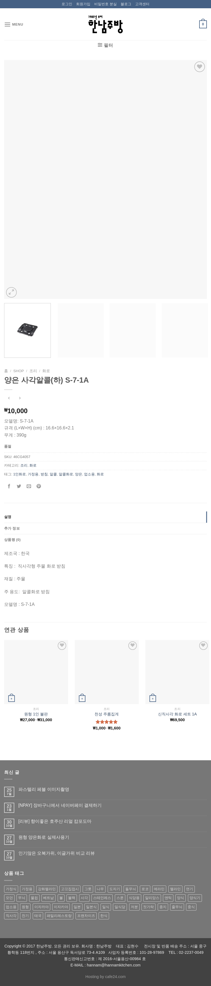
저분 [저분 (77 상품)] (134, 907)
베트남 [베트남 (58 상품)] (48, 898)
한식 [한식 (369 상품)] (103, 916)
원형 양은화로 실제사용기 (43, 837)
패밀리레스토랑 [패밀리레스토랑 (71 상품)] (59, 916)
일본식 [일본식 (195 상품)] (91, 907)
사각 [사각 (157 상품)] (84, 898)
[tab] (105, 516)
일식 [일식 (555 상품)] (105, 907)
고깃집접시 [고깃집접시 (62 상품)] (70, 889)
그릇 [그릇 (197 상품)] (87, 889)
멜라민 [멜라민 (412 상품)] (175, 889)
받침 (44, 474)
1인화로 (19, 474)
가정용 (33, 474)
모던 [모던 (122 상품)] (9, 898)
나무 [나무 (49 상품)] (100, 889)
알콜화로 (66, 474)
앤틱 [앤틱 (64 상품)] (168, 898)
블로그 (126, 4)
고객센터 (142, 4)
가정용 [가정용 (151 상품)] (27, 889)
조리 (33, 371)
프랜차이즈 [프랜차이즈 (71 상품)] (86, 916)
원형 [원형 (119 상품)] (25, 907)
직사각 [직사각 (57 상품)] (11, 916)
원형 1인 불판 (36, 714)
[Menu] (13, 24)
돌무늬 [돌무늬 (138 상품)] (130, 889)
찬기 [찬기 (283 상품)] (25, 916)
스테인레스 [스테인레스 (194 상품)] (102, 898)
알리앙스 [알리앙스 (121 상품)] (152, 898)
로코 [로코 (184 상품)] (145, 889)
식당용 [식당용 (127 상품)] (134, 898)
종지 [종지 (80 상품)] (162, 907)
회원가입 (83, 4)
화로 (46, 371)
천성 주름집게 (107, 714)
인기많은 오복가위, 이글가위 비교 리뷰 (56, 853)
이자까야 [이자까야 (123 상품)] (41, 907)
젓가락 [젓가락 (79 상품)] (148, 907)
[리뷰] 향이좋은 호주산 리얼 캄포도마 (55, 821)
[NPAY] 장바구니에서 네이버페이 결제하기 (60, 805)
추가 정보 (12, 528)
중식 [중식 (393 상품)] (191, 907)
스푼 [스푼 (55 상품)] (120, 898)
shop (18, 371)
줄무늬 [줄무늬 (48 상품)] (177, 907)
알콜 (53, 474)
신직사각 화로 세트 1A (177, 714)
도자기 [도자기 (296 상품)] (114, 889)
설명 (8, 517)
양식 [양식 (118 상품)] (180, 898)
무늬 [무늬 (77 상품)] (21, 898)
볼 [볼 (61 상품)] (61, 898)
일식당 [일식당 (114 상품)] (120, 907)
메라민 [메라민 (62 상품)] (159, 889)
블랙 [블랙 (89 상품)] (71, 898)
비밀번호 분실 (105, 4)
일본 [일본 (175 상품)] (77, 907)
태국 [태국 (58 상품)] (37, 916)
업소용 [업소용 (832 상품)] (11, 907)
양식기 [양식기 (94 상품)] (195, 898)
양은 (78, 474)
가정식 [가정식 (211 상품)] (11, 889)
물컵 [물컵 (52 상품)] (34, 898)
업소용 (89, 474)
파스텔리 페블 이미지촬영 (43, 789)
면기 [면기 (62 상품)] (189, 889)
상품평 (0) (12, 540)
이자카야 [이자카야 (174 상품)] (61, 907)
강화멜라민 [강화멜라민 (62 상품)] (47, 889)
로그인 (67, 4)
